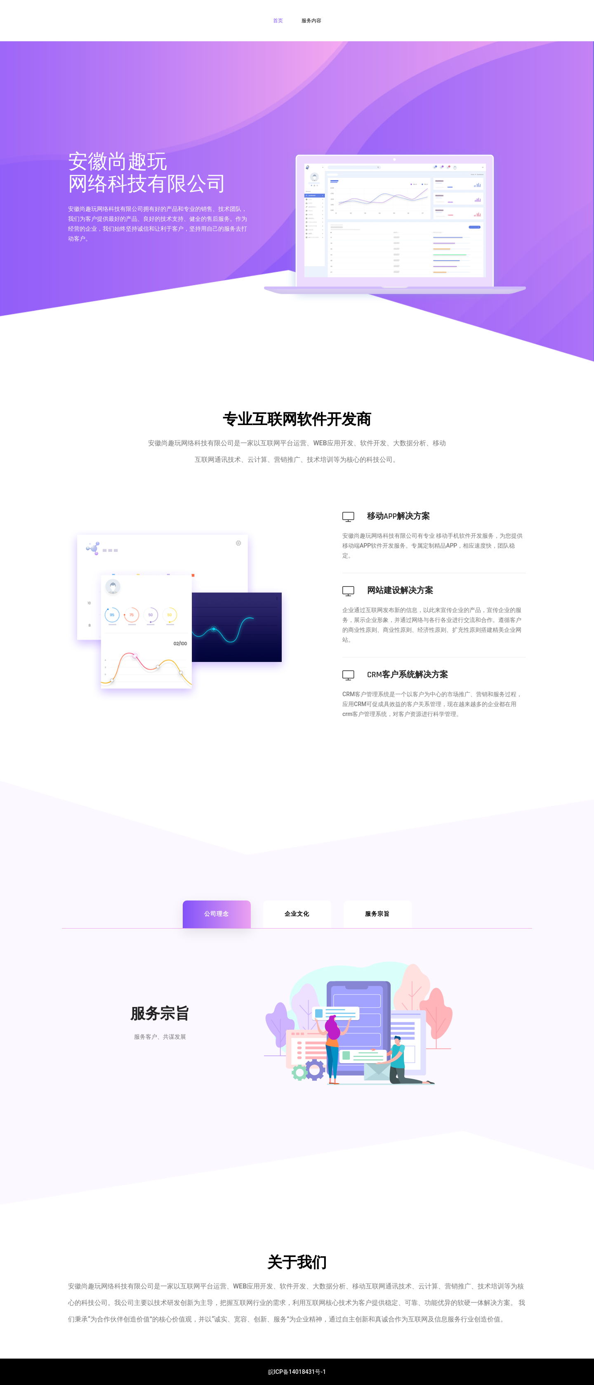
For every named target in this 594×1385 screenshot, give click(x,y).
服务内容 (311, 21)
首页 (278, 21)
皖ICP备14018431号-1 (297, 1371)
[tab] (217, 914)
